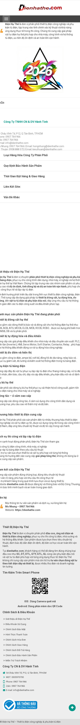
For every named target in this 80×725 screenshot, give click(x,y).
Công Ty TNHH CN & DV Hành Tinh (26, 121)
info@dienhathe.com (23, 690)
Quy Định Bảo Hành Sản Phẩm (23, 165)
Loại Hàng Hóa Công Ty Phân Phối (26, 155)
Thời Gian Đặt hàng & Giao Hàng (24, 176)
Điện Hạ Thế (8, 721)
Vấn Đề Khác (12, 197)
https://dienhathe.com (27, 510)
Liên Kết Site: (12, 186)
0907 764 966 (19, 681)
